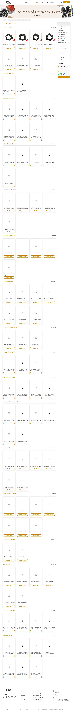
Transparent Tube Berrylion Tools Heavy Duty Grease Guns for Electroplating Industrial (22, 583)
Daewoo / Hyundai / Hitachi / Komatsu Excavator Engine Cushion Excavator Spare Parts (49, 162)
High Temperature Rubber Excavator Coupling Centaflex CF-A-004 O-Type (9, 67)
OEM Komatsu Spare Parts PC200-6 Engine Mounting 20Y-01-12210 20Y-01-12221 (22, 346)
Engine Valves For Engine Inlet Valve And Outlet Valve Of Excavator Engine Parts (36, 254)
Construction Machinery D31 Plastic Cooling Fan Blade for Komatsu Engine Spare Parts (36, 300)
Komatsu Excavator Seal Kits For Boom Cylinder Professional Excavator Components (9, 91)
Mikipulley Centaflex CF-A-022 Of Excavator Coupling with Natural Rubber (22, 46)
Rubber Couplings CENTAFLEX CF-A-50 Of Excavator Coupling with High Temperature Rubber (22, 67)
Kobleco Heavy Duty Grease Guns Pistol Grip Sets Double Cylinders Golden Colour (22, 604)
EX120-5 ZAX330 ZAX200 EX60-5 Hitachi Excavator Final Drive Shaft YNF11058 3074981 (9, 628)
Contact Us (23, 699)
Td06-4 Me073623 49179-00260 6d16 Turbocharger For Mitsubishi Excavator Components (22, 395)
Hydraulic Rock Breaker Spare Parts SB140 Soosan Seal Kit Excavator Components (49, 512)
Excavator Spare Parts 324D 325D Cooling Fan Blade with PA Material (9, 321)
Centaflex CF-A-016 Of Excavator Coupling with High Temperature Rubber (36, 46)
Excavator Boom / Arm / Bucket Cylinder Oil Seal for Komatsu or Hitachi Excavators (22, 91)
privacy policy (5, 709)
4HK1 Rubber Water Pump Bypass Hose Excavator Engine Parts (36, 653)
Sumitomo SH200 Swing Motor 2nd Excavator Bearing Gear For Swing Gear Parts (22, 466)
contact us (52, 2)
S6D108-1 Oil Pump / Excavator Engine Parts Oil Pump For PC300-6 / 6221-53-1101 (9, 275)
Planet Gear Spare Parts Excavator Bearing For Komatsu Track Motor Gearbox (9, 466)
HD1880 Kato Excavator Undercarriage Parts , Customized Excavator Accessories (22, 441)
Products (23, 693)
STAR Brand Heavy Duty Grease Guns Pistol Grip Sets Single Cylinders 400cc (9, 604)
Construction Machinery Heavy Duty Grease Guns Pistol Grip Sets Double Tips (36, 583)
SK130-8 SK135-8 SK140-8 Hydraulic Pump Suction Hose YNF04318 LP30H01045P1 (22, 674)
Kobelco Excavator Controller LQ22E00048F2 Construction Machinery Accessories (22, 370)
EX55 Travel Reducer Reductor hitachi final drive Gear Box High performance (49, 628)
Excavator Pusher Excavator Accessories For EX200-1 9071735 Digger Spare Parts (9, 558)
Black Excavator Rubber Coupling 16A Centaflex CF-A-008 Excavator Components (49, 46)
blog (47, 2)
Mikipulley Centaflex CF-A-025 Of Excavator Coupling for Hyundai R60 (9, 46)
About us (23, 690)
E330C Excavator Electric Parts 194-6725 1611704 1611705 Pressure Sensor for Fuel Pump (36, 208)
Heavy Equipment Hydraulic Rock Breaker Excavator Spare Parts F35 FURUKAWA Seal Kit (36, 512)
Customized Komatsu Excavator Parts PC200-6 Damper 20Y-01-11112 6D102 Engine (9, 346)
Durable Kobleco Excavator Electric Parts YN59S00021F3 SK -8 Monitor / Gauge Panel (36, 370)
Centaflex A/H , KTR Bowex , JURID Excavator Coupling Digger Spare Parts (36, 67)
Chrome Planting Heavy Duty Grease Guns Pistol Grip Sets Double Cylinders (49, 583)
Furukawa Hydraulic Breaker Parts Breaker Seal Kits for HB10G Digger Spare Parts (9, 512)
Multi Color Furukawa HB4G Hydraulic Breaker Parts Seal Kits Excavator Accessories (36, 533)
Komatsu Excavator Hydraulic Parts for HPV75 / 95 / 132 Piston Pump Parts (49, 116)
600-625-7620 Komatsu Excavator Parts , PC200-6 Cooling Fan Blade (35, 346)
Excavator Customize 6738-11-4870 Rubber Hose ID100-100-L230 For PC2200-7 (36, 674)
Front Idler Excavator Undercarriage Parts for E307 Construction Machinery (9, 420)
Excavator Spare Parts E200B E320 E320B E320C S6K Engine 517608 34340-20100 (49, 300)
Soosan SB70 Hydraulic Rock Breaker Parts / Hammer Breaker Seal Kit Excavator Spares (22, 512)
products (37, 2)
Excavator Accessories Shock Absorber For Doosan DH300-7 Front (22, 162)
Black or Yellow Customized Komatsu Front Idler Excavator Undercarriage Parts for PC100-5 (49, 420)
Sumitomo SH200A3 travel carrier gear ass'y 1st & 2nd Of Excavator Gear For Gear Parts (36, 466)
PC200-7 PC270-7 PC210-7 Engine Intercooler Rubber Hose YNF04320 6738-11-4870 (49, 653)
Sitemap (9, 709)
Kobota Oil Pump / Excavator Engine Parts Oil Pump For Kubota (49, 254)
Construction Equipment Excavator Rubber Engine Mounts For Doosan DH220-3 (9, 183)
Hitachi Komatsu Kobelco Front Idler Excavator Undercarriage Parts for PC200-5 (36, 420)
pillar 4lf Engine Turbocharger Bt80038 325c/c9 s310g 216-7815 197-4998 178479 (36, 395)
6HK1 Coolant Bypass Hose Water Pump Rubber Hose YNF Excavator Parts (22, 653)
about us (31, 2)
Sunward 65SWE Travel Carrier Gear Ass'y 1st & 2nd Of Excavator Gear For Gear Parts (9, 487)
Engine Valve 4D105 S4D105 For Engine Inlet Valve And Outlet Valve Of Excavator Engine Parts (22, 254)
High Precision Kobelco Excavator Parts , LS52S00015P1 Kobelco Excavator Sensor (9, 370)
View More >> (53, 27)
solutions (42, 2)
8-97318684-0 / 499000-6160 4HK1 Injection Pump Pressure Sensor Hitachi (9, 229)
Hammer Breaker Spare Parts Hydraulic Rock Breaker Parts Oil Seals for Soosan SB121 (9, 533)
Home (26, 2)
